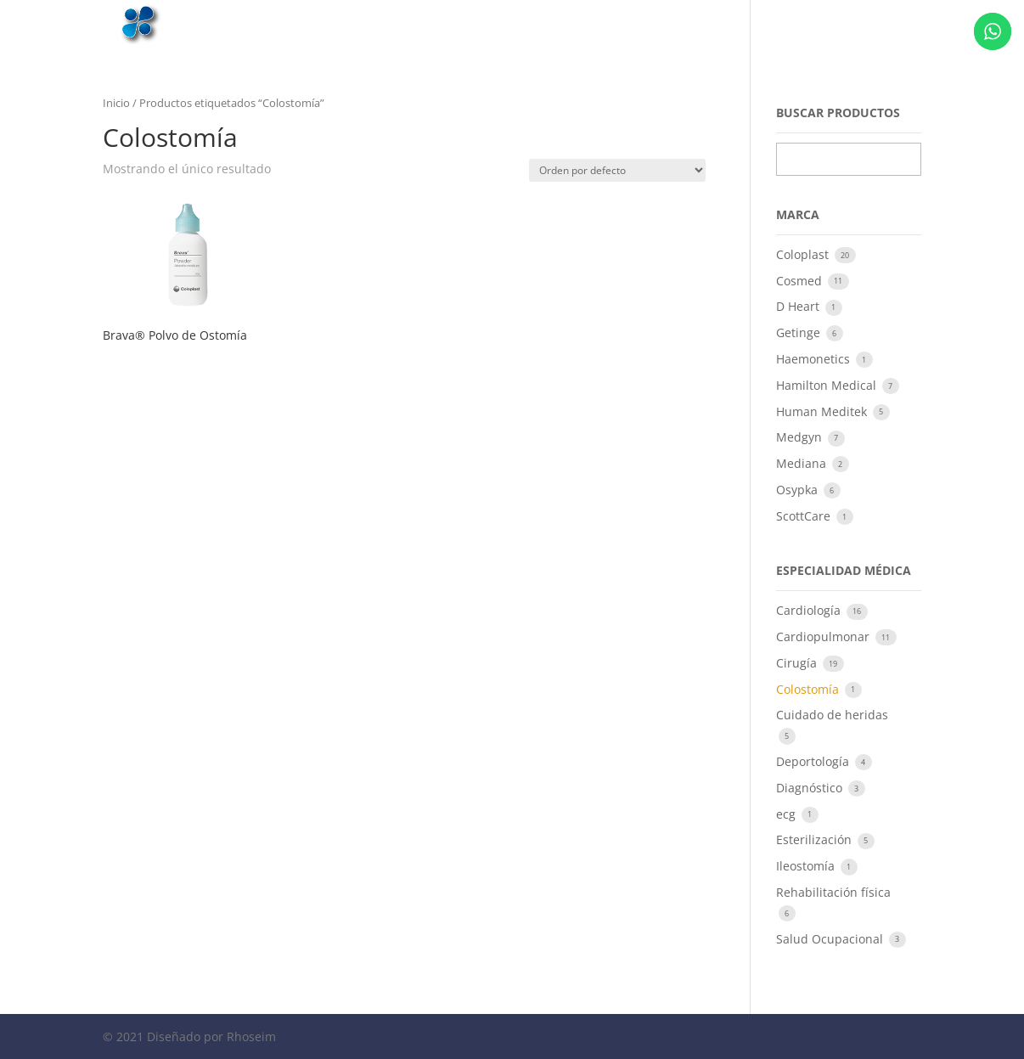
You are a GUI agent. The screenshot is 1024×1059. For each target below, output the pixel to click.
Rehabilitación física (833, 892)
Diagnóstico (811, 788)
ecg (787, 814)
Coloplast (804, 254)
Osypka (798, 490)
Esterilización (815, 839)
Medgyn (800, 437)
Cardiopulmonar (824, 636)
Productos (781, 23)
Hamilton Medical (828, 385)
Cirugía (798, 663)
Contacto (860, 23)
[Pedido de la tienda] (617, 170)
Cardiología (810, 610)
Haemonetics (814, 359)
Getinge (800, 332)
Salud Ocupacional (831, 939)
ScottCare (805, 516)
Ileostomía (807, 866)
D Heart (799, 306)
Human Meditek (823, 411)
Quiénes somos (684, 23)
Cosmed (800, 281)
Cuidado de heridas (832, 715)
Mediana (803, 463)
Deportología (814, 761)
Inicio (602, 23)
